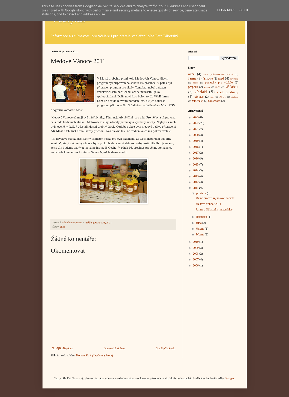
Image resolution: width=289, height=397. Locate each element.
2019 (196, 140)
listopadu (202, 216)
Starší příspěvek (165, 348)
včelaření (231, 87)
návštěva (234, 78)
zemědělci (197, 100)
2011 (196, 188)
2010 (196, 241)
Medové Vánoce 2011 (208, 203)
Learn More (226, 10)
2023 (196, 117)
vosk (212, 97)
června (200, 228)
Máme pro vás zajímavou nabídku (215, 198)
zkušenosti (214, 100)
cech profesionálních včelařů (218, 74)
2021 (196, 129)
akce (62, 226)
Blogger (229, 378)
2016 (196, 158)
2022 (196, 123)
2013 (196, 176)
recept (207, 87)
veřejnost (199, 96)
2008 (196, 253)
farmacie (208, 78)
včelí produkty (227, 92)
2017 (196, 152)
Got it (243, 10)
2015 (196, 164)
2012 (196, 182)
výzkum (234, 97)
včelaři (200, 91)
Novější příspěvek (62, 348)
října (199, 222)
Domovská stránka (114, 348)
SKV (217, 87)
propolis (193, 86)
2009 (196, 247)
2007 (196, 259)
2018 (196, 146)
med (221, 78)
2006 (196, 265)
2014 (196, 170)
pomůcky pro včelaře (219, 82)
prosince (201, 193)
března (200, 234)
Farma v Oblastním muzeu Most (214, 209)
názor (195, 82)
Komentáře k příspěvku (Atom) (94, 355)
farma (192, 78)
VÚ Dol (222, 97)
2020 (196, 135)
